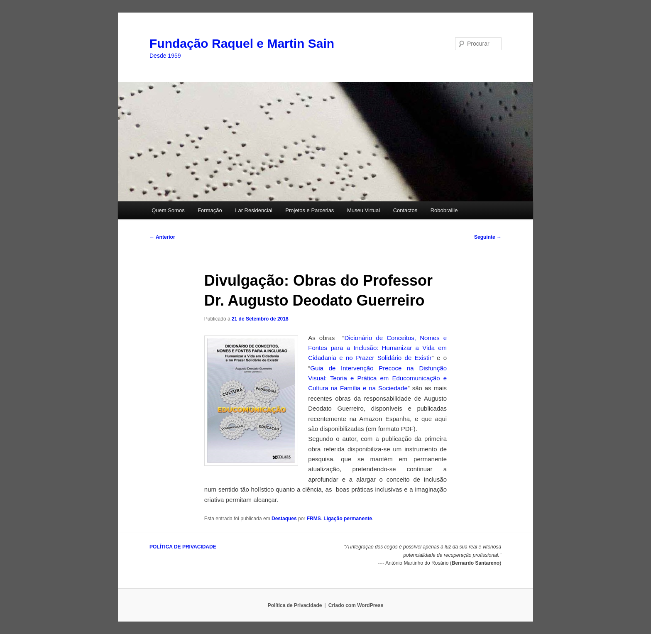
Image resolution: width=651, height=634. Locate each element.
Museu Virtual (363, 210)
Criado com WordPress (355, 605)
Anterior (162, 237)
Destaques (284, 518)
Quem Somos (168, 210)
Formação (210, 210)
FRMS (314, 518)
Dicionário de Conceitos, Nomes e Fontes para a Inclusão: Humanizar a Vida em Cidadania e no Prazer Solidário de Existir (377, 348)
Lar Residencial (253, 210)
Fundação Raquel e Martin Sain (241, 43)
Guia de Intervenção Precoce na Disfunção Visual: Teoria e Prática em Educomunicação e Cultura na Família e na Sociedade (377, 378)
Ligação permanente (347, 518)
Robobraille (444, 210)
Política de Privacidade (295, 605)
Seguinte (488, 237)
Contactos (405, 210)
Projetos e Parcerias (309, 210)
